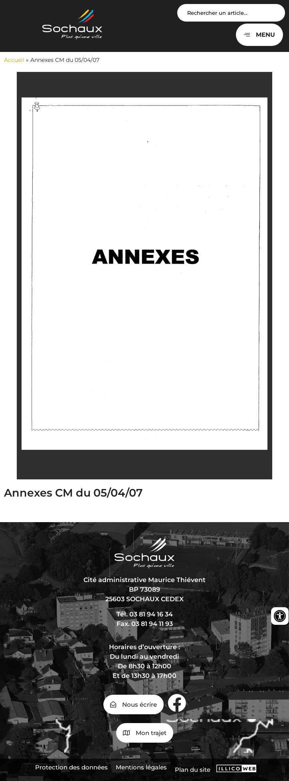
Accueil (14, 60)
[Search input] (231, 13)
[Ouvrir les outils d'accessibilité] (280, 616)
